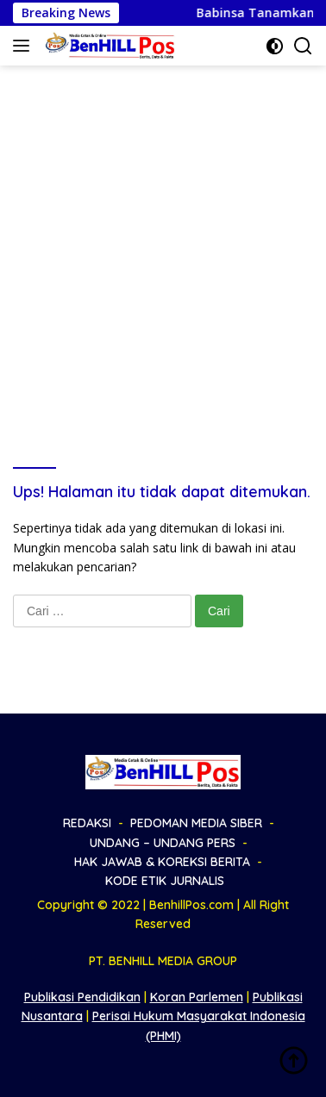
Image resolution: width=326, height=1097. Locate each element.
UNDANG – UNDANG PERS (162, 843)
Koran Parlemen (196, 997)
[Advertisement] (163, 237)
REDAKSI (87, 823)
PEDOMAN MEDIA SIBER (196, 823)
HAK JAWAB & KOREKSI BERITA (162, 861)
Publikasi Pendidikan (82, 997)
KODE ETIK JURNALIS (164, 880)
